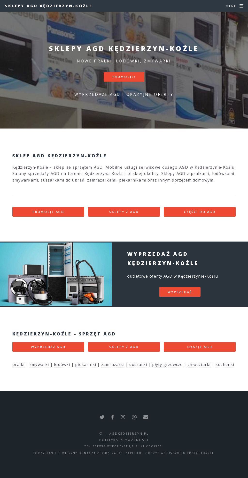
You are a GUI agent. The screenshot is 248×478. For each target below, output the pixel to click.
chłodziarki (199, 364)
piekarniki (85, 364)
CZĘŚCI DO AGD (200, 212)
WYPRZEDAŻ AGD (48, 347)
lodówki (62, 364)
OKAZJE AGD (199, 347)
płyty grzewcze (167, 364)
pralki (18, 364)
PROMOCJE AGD (48, 212)
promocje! (124, 77)
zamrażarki (112, 364)
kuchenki (225, 364)
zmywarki (39, 364)
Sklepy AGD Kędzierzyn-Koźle (48, 5)
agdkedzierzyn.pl (129, 433)
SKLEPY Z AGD (124, 212)
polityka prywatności (124, 440)
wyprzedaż (180, 292)
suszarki (138, 364)
